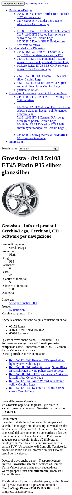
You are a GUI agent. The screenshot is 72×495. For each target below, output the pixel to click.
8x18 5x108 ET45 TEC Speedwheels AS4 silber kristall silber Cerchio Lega (38, 375)
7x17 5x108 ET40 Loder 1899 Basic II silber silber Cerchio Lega (41, 22)
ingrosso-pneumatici (37, 3)
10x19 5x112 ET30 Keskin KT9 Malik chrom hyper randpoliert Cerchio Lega (41, 126)
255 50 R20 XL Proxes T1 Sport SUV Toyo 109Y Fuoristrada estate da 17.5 (40, 53)
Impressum (16, 141)
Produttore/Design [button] (20, 10)
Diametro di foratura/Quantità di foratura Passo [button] (38, 93)
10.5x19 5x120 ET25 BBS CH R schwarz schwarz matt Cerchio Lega (42, 67)
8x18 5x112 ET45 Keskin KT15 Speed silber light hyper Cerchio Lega (37, 362)
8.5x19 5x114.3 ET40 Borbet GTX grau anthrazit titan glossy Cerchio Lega (41, 84)
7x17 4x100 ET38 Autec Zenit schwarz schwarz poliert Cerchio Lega (41, 36)
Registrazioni (17, 310)
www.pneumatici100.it (23, 303)
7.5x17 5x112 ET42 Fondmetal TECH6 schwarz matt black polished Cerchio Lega (43, 60)
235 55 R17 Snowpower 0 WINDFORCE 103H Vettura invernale (42, 136)
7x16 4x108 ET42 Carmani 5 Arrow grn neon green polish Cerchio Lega (41, 119)
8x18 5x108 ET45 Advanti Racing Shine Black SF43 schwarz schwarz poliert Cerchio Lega (38, 369)
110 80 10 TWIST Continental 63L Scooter (43, 31)
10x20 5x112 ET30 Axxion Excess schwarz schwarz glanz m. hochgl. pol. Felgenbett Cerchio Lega (43, 110)
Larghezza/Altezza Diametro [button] (27, 48)
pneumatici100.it (27, 89)
